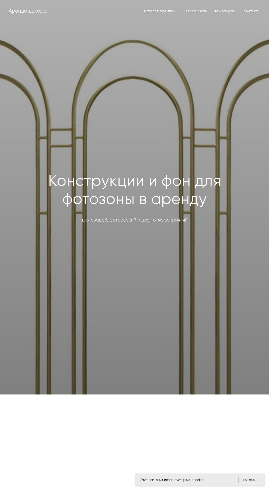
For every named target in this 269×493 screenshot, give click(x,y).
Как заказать (195, 11)
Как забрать (225, 11)
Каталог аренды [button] (159, 11)
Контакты (251, 11)
